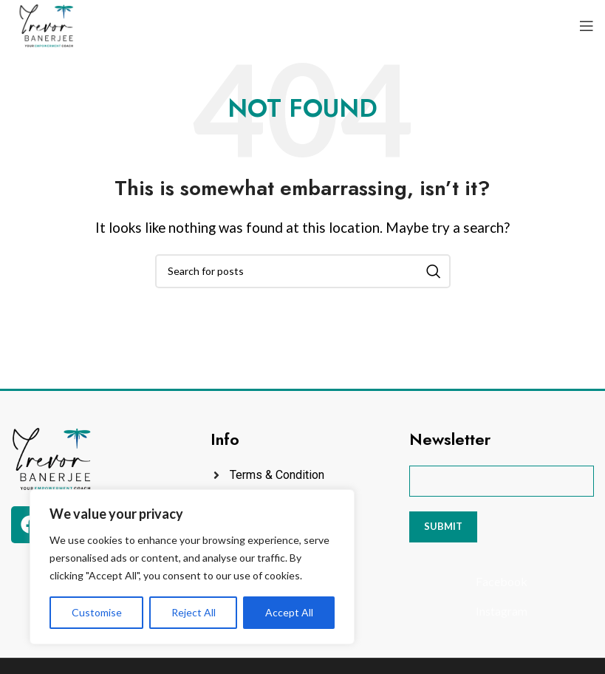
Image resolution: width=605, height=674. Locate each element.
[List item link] (303, 475)
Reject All (193, 612)
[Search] (303, 271)
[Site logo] (46, 24)
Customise (97, 612)
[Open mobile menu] (586, 26)
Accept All (289, 612)
